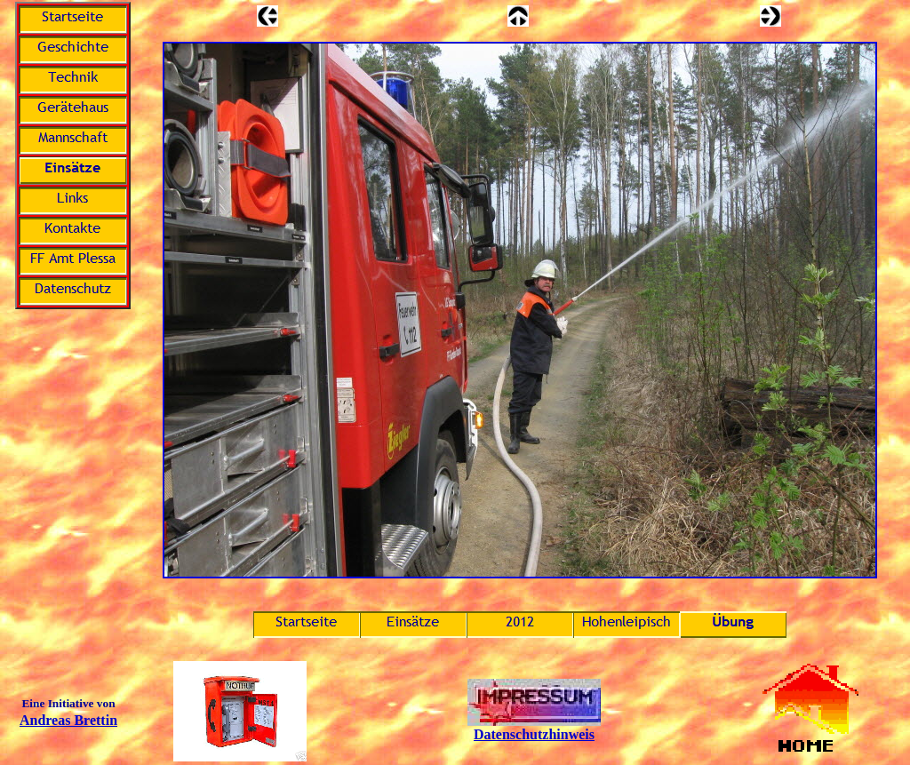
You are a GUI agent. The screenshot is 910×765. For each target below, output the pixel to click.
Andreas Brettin (68, 720)
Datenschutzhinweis (534, 734)
